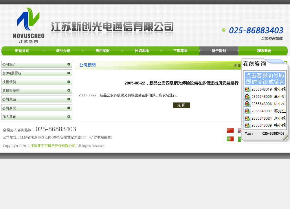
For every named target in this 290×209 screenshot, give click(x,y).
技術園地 (142, 51)
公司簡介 (9, 64)
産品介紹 (63, 51)
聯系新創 (264, 51)
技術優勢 (9, 82)
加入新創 (9, 117)
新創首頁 (22, 51)
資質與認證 (11, 91)
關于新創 (219, 51)
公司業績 (9, 99)
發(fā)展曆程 (11, 73)
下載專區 (180, 51)
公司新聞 (9, 108)
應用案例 (102, 51)
